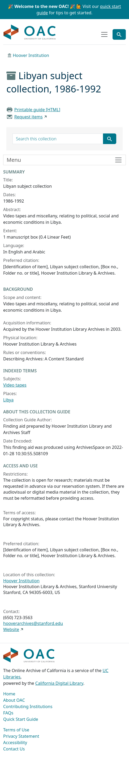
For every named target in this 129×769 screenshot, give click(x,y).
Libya (8, 400)
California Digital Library (59, 683)
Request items (28, 117)
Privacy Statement (21, 736)
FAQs (8, 713)
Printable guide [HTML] (37, 110)
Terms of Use (16, 730)
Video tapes (15, 385)
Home (9, 694)
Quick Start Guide (20, 719)
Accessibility (15, 742)
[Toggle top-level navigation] (104, 34)
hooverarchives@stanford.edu (33, 623)
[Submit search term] (109, 138)
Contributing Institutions (27, 706)
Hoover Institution (31, 55)
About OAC (14, 700)
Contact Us (14, 749)
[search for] (57, 138)
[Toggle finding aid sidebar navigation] (64, 160)
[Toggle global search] (119, 34)
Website (11, 629)
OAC (29, 32)
